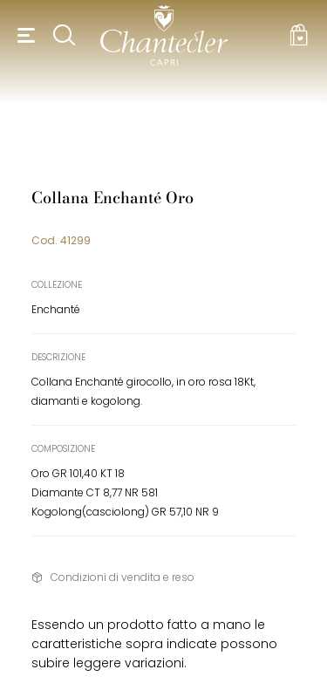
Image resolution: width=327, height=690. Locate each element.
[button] (23, 35)
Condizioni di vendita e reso (122, 577)
